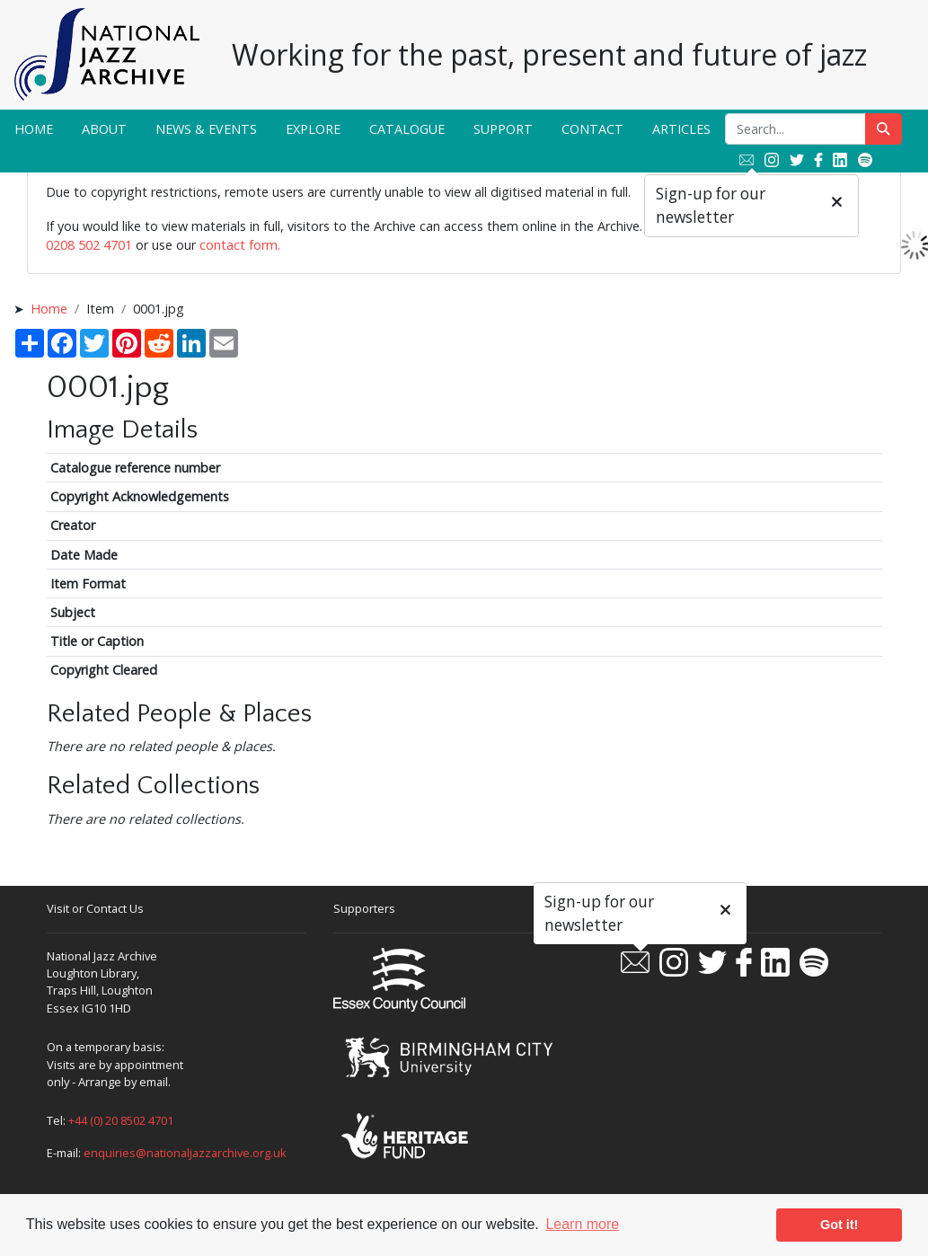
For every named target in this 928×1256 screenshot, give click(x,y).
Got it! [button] (839, 1224)
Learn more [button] (582, 1224)
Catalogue (407, 128)
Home (33, 128)
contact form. (239, 244)
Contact (592, 128)
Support (503, 128)
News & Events (206, 128)
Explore (313, 128)
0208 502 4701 (89, 244)
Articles (681, 128)
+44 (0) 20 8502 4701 (120, 1120)
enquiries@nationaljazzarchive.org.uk (185, 1153)
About (104, 128)
